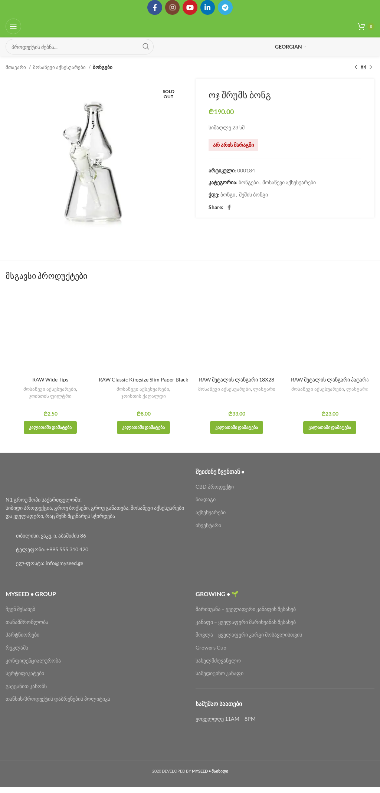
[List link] (95, 536)
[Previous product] (356, 67)
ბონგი (227, 194)
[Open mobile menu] (13, 26)
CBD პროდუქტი (215, 486)
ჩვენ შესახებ (20, 609)
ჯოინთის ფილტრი (50, 396)
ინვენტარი (208, 525)
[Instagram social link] (172, 7)
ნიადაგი (206, 499)
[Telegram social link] (225, 7)
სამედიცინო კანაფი (219, 673)
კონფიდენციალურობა (33, 660)
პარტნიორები (22, 634)
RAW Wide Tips (50, 379)
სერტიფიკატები (25, 673)
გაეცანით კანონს (26, 686)
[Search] (80, 46)
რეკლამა (17, 647)
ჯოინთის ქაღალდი (143, 396)
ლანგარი (264, 389)
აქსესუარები (211, 512)
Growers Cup (211, 647)
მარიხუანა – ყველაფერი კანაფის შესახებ (246, 609)
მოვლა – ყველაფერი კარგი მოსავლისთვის (249, 634)
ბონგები (102, 67)
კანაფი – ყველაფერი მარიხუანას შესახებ (246, 622)
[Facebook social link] (154, 7)
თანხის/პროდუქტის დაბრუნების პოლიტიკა (58, 698)
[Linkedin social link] (207, 7)
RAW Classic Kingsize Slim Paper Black (143, 379)
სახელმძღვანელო (218, 660)
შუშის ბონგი (253, 194)
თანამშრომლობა (27, 622)
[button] (50, 427)
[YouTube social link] (190, 7)
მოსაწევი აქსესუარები (60, 67)
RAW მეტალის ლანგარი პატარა (330, 379)
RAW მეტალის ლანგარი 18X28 (236, 379)
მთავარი (16, 67)
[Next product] (370, 67)
